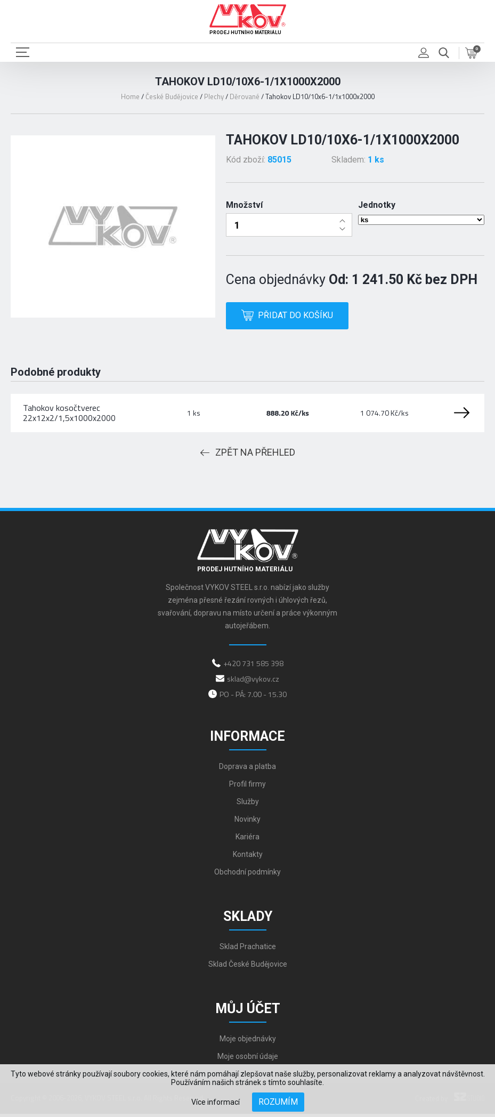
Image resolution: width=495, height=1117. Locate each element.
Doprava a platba (247, 769)
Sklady (247, 919)
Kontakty (248, 857)
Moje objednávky (248, 1042)
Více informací (215, 1102)
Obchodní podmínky (247, 875)
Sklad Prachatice (248, 949)
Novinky (247, 822)
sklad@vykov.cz (253, 681)
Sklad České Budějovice (247, 967)
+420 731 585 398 (253, 666)
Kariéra (247, 840)
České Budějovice (171, 96)
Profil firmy (247, 787)
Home (130, 96)
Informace (247, 739)
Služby (248, 804)
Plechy (214, 96)
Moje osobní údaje (247, 1059)
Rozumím (278, 1102)
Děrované (244, 96)
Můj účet (247, 1011)
